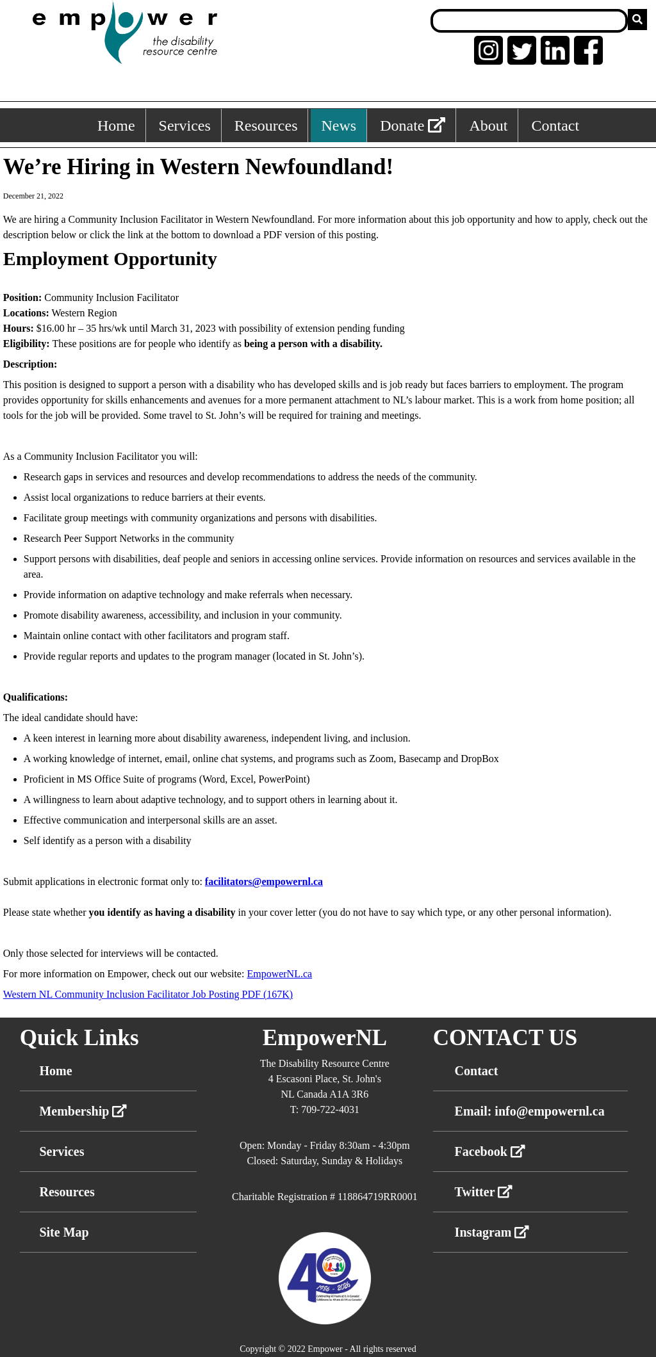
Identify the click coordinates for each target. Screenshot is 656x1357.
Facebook (490, 1151)
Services (61, 1151)
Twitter (484, 1192)
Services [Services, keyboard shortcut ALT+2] (185, 125)
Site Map (63, 1232)
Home (55, 1071)
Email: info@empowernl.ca (530, 1111)
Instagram (492, 1232)
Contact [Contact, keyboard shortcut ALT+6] (555, 125)
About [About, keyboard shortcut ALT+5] (488, 125)
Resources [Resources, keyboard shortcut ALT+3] (266, 125)
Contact (476, 1071)
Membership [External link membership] (83, 1111)
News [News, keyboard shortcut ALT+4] (338, 125)
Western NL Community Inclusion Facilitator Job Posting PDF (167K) (148, 994)
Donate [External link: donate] (412, 125)
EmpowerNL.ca (279, 973)
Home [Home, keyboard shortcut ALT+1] (116, 125)
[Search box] (529, 21)
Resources (66, 1192)
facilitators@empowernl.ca (264, 881)
